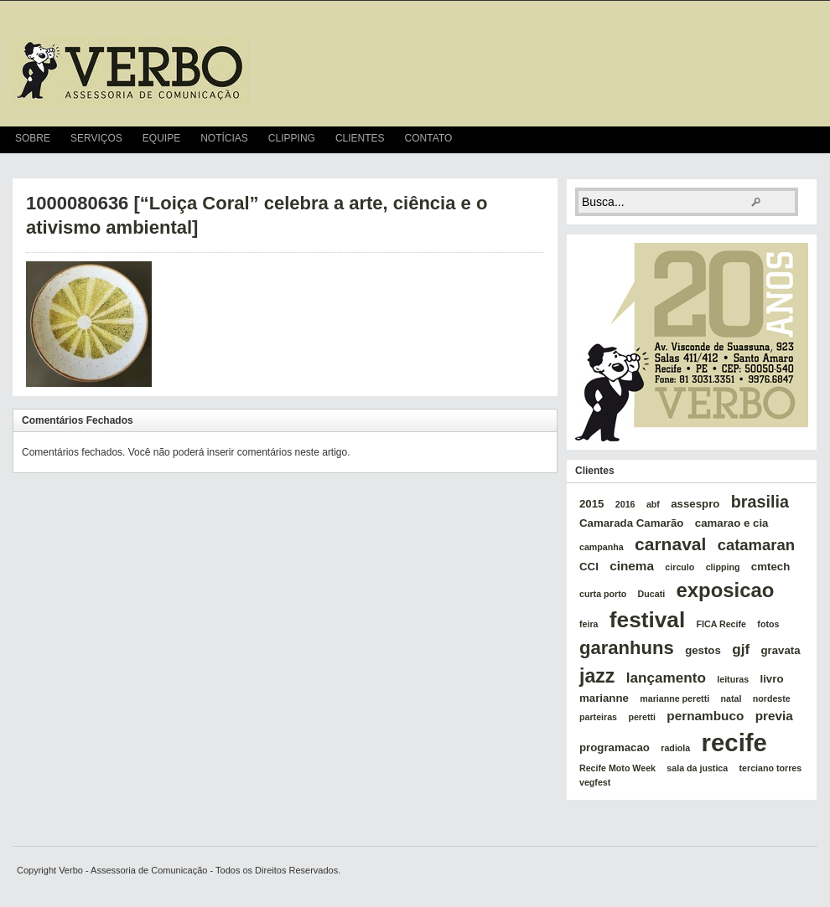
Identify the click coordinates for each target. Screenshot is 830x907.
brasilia (760, 501)
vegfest (594, 782)
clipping (723, 567)
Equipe (161, 138)
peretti (642, 717)
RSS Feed (810, 140)
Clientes (360, 138)
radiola (675, 748)
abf (653, 504)
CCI (589, 566)
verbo (131, 70)
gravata (780, 650)
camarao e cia (732, 523)
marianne (604, 698)
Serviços (96, 138)
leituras (733, 679)
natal (731, 698)
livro (772, 679)
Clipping (291, 138)
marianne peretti (674, 698)
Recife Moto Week (617, 768)
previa (774, 716)
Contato (429, 138)
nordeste (772, 698)
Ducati (652, 594)
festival (647, 619)
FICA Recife (721, 624)
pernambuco (705, 716)
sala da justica (697, 768)
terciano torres (770, 768)
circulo (679, 567)
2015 (591, 503)
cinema (632, 566)
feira (589, 624)
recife (734, 742)
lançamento (666, 677)
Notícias (224, 138)
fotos (768, 624)
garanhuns (626, 647)
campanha (601, 547)
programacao (614, 747)
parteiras (598, 717)
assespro (695, 503)
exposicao (726, 590)
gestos (703, 650)
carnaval (670, 544)
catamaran (756, 545)
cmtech (770, 566)
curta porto (602, 594)
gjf (741, 649)
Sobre (32, 138)
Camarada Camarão (631, 523)
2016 (625, 504)
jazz (597, 676)
